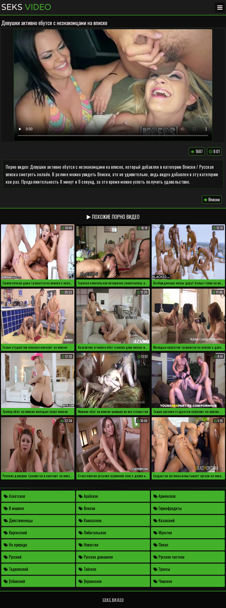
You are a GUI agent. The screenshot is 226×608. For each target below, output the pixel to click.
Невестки (88, 545)
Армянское (164, 496)
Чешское (162, 581)
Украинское (90, 581)
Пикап (160, 545)
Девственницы (18, 520)
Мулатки (162, 533)
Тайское (87, 569)
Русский (13, 557)
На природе (15, 545)
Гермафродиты (167, 508)
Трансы (161, 569)
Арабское (88, 496)
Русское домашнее (96, 557)
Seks (26, 7)
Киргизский (15, 533)
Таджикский (16, 569)
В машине (14, 508)
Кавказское (90, 520)
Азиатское (14, 496)
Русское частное (168, 557)
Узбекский (14, 581)
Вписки (212, 200)
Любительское (92, 533)
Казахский (164, 520)
